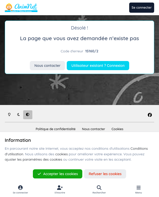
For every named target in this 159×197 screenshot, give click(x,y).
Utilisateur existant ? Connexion (98, 65)
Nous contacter (47, 65)
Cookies (117, 129)
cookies (61, 154)
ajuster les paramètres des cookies (33, 159)
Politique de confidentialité (56, 129)
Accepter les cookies (57, 174)
